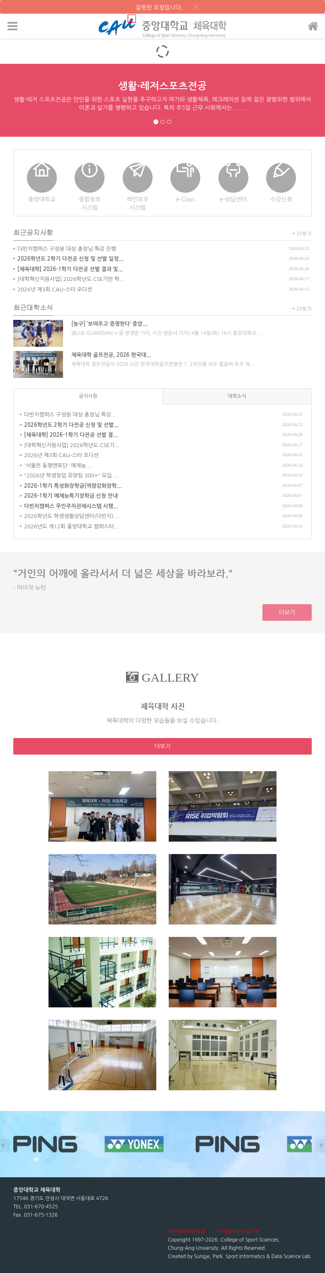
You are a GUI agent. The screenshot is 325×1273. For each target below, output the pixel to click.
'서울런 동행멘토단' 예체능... (57, 465)
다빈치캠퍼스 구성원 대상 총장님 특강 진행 (66, 249)
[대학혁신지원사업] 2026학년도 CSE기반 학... (70, 279)
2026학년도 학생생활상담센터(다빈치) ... (72, 516)
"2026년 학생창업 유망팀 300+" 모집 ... (71, 475)
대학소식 (237, 396)
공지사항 (88, 396)
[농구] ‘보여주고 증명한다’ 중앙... (109, 324)
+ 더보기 (302, 233)
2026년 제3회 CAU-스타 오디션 (54, 289)
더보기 (287, 612)
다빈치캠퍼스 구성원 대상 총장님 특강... (70, 414)
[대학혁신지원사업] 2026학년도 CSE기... (71, 445)
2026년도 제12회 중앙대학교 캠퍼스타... (71, 526)
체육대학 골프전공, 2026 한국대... (111, 355)
